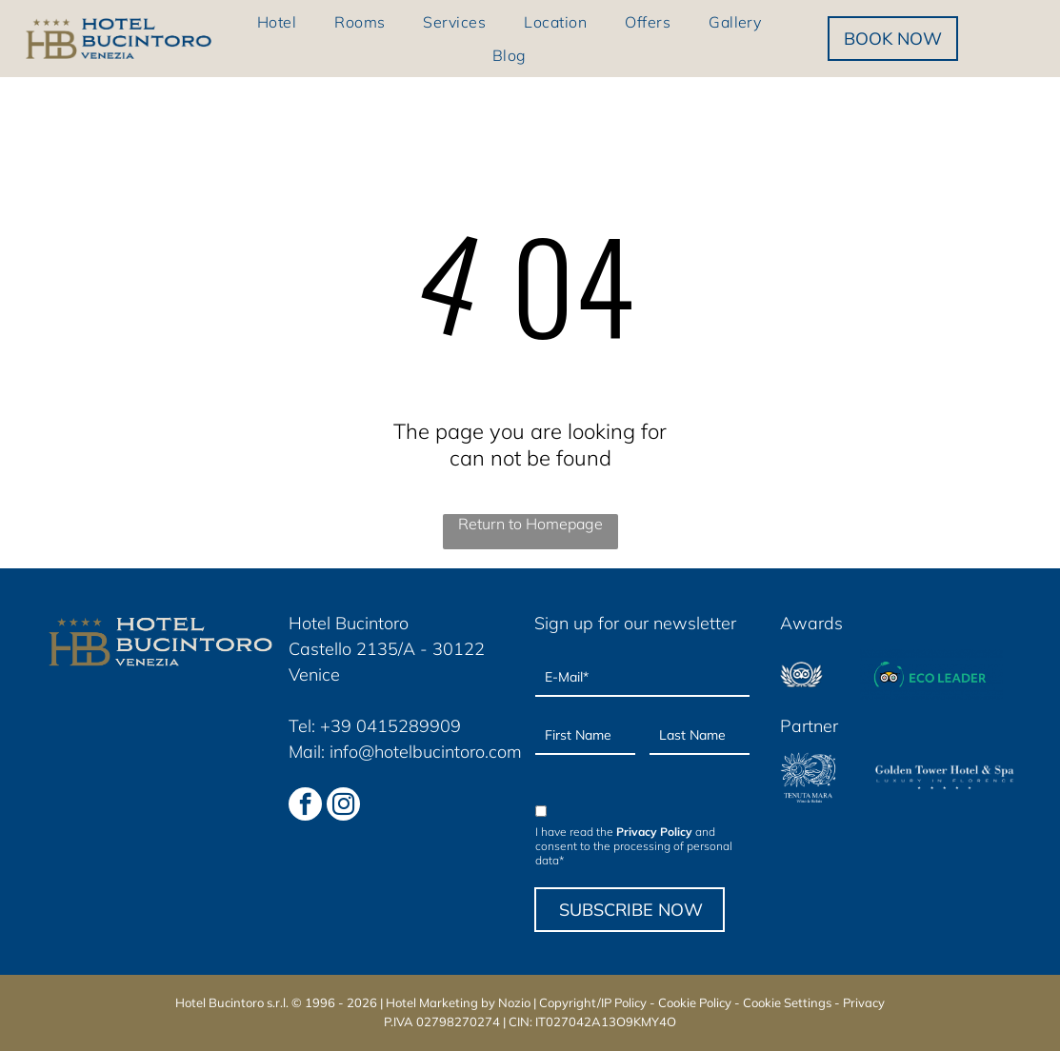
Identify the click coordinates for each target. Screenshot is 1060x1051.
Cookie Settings (787, 1002)
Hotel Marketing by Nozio (458, 1002)
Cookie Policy (694, 1002)
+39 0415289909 (390, 726)
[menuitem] (276, 22)
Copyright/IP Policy (593, 1002)
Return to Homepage (530, 523)
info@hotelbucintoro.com (426, 752)
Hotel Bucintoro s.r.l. (232, 1002)
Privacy (864, 1002)
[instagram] (343, 806)
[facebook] (305, 806)
